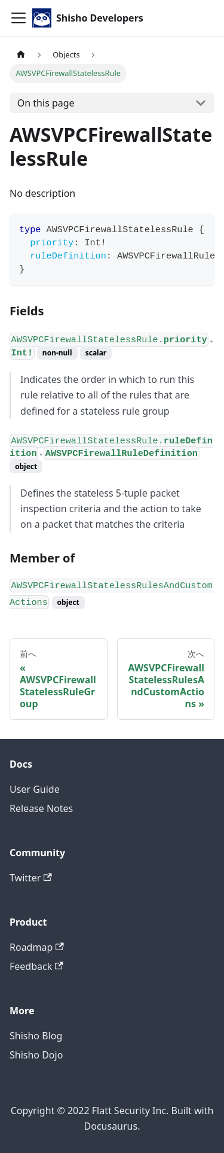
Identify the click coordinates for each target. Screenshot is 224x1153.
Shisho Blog (36, 1035)
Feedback (36, 966)
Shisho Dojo (36, 1054)
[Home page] (21, 54)
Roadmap (37, 947)
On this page (46, 102)
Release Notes (41, 808)
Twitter (31, 877)
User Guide (35, 789)
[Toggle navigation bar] (18, 18)
